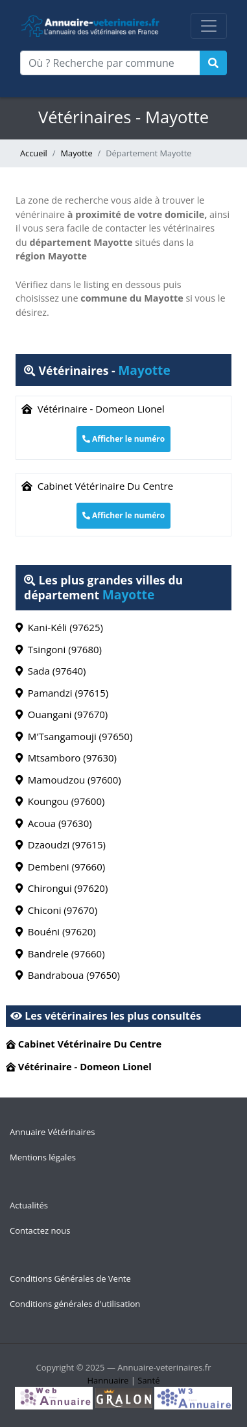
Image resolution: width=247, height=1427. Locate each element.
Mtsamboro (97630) (66, 757)
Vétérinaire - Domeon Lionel (93, 408)
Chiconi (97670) (56, 910)
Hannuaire (107, 1380)
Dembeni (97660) (60, 866)
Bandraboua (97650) (68, 974)
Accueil (33, 153)
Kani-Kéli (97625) (59, 627)
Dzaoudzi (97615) (61, 844)
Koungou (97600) (60, 801)
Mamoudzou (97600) (68, 779)
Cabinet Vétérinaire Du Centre (97, 485)
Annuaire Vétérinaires (52, 1132)
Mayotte (77, 153)
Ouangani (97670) (62, 714)
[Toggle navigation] (209, 26)
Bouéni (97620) (56, 931)
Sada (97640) (51, 670)
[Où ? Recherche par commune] (110, 63)
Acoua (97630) (54, 823)
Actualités (29, 1205)
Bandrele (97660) (60, 953)
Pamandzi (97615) (62, 692)
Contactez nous (40, 1230)
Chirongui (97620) (62, 887)
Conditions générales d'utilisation (75, 1304)
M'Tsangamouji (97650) (74, 736)
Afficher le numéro (123, 438)
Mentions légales (43, 1157)
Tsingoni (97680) (59, 649)
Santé (148, 1380)
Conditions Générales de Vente (70, 1278)
